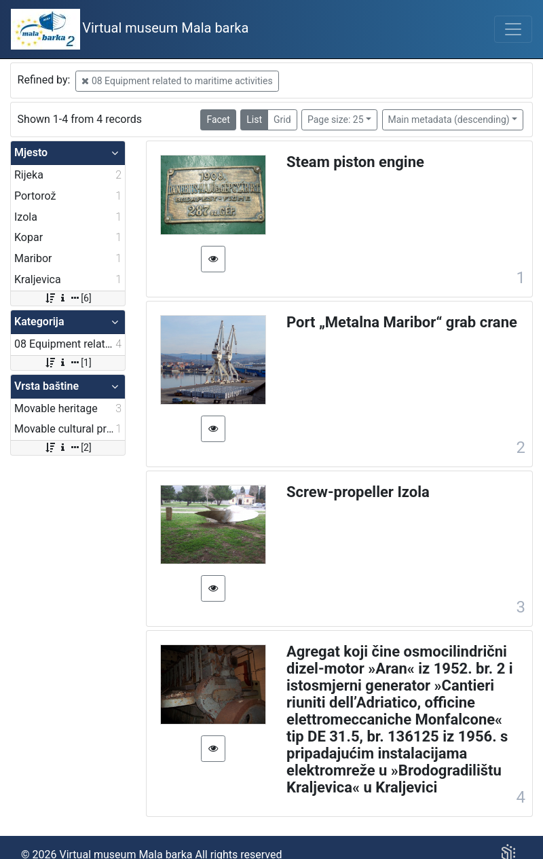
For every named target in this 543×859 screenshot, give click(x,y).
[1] (67, 362)
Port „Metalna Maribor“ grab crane (401, 322)
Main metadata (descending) (449, 119)
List (254, 119)
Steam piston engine (355, 161)
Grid (282, 119)
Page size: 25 (335, 119)
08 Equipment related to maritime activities (176, 80)
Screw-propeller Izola (358, 491)
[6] (67, 298)
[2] (67, 447)
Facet (217, 119)
